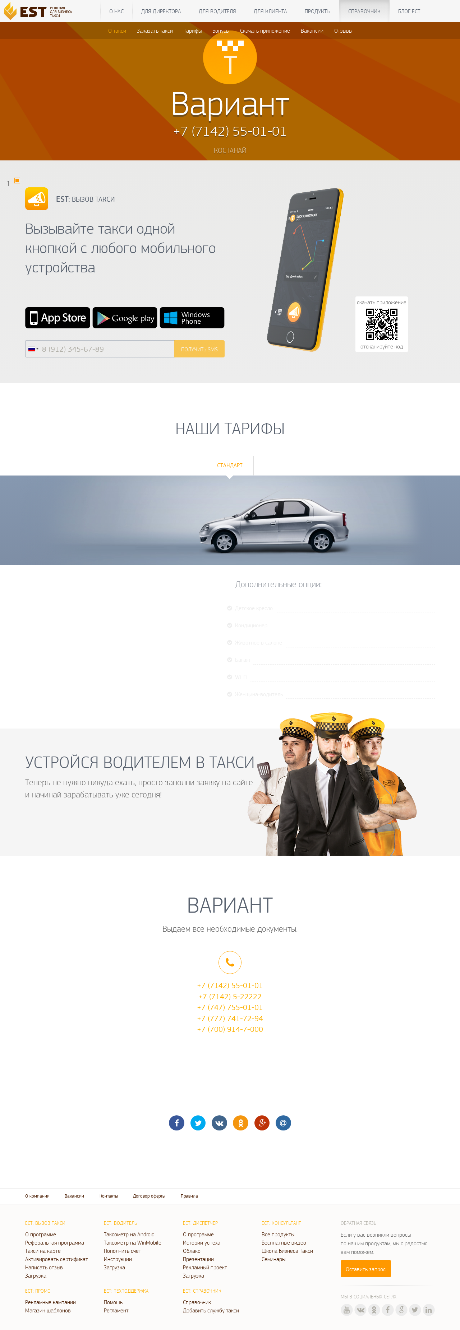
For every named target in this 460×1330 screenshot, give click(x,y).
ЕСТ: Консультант (281, 1223)
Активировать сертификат (56, 1259)
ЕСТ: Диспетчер (200, 1223)
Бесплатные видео (284, 1242)
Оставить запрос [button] (366, 1269)
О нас (116, 11)
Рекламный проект (205, 1267)
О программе (40, 1234)
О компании (37, 1196)
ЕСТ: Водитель (120, 1223)
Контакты (109, 1196)
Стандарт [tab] (230, 465)
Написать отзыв (44, 1267)
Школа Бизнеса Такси (287, 1250)
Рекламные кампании (50, 1302)
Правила (189, 1196)
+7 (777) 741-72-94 (230, 1018)
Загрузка (35, 1275)
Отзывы (343, 30)
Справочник (364, 11)
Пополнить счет (122, 1250)
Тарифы (193, 30)
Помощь (113, 1302)
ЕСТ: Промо (38, 1291)
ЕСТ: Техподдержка (126, 1291)
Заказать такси (155, 30)
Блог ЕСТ (409, 11)
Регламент (116, 1310)
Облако (192, 1250)
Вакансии (312, 30)
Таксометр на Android (129, 1234)
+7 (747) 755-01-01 (230, 1007)
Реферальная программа (54, 1242)
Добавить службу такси (211, 1310)
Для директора (161, 11)
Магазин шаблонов (48, 1310)
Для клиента (270, 11)
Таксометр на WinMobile (132, 1242)
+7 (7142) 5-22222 (230, 996)
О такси (117, 30)
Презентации (198, 1259)
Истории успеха (201, 1242)
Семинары (273, 1259)
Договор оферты (149, 1196)
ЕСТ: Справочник (202, 1291)
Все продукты (278, 1234)
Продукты (318, 11)
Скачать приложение (265, 30)
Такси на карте (43, 1250)
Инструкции (118, 1259)
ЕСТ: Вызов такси (45, 1223)
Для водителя (217, 11)
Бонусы (220, 30)
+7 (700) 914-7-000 (230, 1029)
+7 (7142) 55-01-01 (230, 985)
